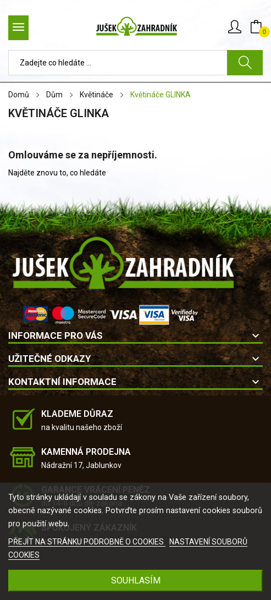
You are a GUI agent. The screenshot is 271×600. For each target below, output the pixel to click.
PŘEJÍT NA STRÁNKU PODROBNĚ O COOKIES (86, 541)
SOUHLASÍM (136, 580)
